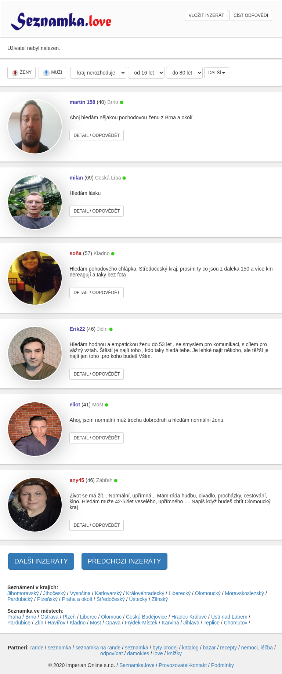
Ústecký (138, 599)
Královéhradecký (145, 593)
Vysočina (80, 593)
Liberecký (180, 593)
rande (36, 648)
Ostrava (49, 617)
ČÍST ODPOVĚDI (251, 15)
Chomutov (235, 623)
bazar (209, 648)
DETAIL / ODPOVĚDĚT (96, 135)
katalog (190, 648)
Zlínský (160, 599)
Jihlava (191, 623)
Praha (14, 617)
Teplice (211, 623)
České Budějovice (146, 617)
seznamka (59, 648)
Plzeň (69, 617)
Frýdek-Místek (141, 623)
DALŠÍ (216, 72)
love (158, 653)
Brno (30, 617)
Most (95, 623)
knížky (174, 653)
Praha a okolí (77, 599)
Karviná (170, 623)
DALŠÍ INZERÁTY (41, 561)
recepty (228, 648)
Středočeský (111, 599)
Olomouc (111, 617)
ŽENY (21, 72)
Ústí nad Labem (229, 617)
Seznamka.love (137, 665)
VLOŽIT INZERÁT (206, 15)
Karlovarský (108, 593)
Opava (112, 623)
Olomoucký (208, 593)
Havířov (56, 623)
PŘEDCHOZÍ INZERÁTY (124, 561)
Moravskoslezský (244, 593)
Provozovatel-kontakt (183, 665)
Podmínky (222, 665)
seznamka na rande (97, 648)
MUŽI (52, 72)
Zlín (39, 623)
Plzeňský (47, 599)
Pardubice (18, 623)
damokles (138, 653)
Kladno (78, 623)
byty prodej (165, 648)
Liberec (88, 617)
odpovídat (111, 653)
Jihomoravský (23, 593)
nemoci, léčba (257, 648)
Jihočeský (54, 593)
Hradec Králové (189, 617)
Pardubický (20, 599)
